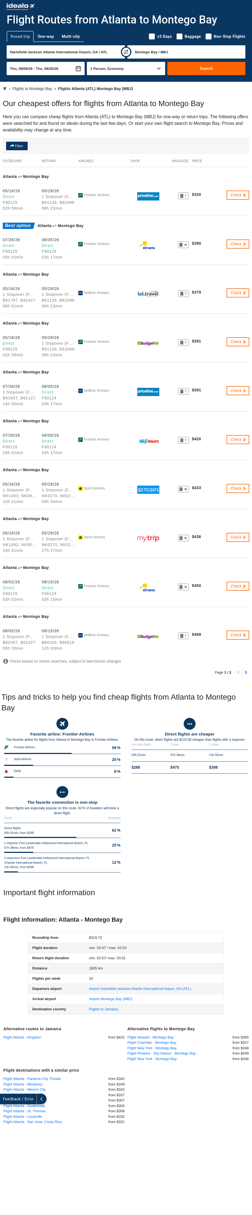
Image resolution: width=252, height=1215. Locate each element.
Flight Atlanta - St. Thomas (24, 1111)
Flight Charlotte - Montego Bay (152, 1042)
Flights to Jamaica (103, 1009)
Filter (18, 146)
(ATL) (140, 989)
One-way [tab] (46, 36)
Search (206, 68)
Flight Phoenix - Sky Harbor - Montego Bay (162, 1053)
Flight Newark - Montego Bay (151, 1037)
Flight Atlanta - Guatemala (24, 1106)
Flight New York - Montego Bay (152, 1048)
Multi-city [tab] (71, 36)
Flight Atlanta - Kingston (22, 1037)
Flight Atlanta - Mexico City (24, 1089)
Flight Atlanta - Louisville (22, 1116)
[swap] (126, 52)
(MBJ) (111, 999)
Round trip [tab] (20, 36)
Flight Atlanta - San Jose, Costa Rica (32, 1122)
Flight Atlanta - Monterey (22, 1084)
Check (238, 195)
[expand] (5, 1099)
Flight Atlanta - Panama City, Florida (32, 1079)
